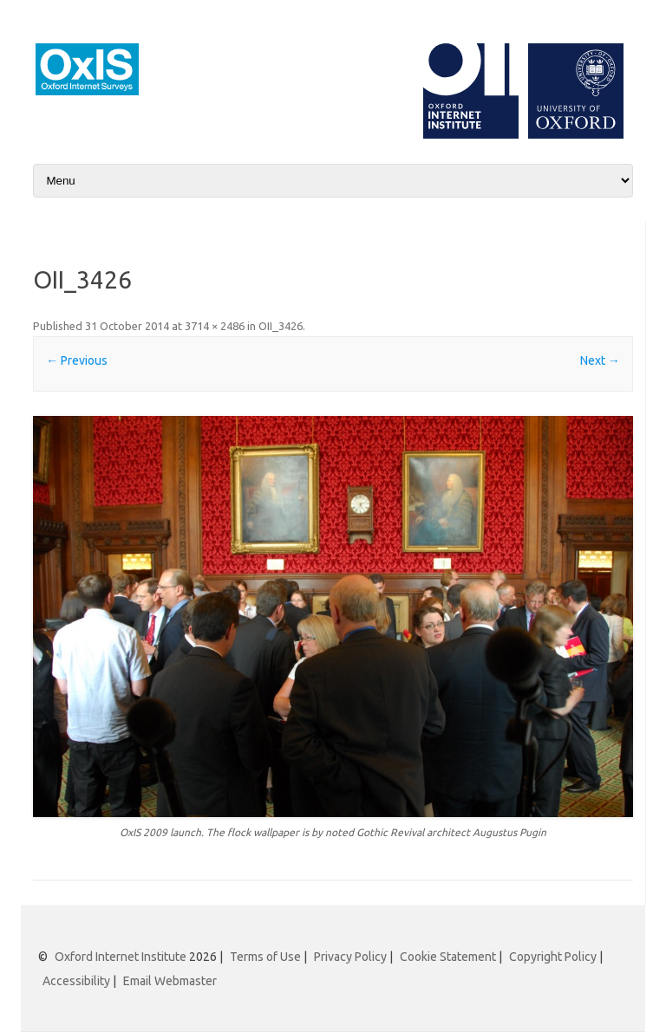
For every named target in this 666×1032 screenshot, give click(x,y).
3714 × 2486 (215, 326)
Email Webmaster (170, 981)
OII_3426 (280, 326)
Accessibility (76, 981)
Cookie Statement (448, 957)
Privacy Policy (350, 957)
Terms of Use (265, 957)
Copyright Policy (553, 957)
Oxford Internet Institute (120, 957)
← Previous (77, 360)
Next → (600, 360)
